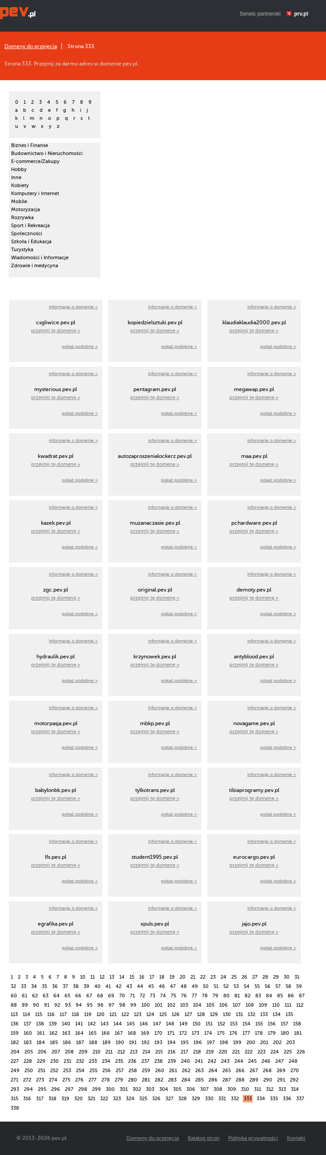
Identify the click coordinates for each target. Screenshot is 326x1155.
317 (40, 1099)
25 (234, 977)
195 (185, 1042)
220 (223, 1052)
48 (184, 986)
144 (117, 1024)
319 (65, 1099)
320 (78, 1099)
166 (105, 1033)
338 (15, 1108)
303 (150, 1089)
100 (145, 1005)
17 (151, 977)
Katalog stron (203, 1138)
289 (254, 1080)
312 (270, 1089)
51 (215, 986)
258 (133, 1070)
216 (172, 1052)
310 (245, 1089)
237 (145, 1061)
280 (132, 1080)
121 (113, 1014)
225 (288, 1052)
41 (108, 986)
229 (41, 1061)
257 (120, 1070)
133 (264, 1014)
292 (294, 1080)
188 (93, 1042)
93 (68, 1005)
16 (142, 977)
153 (233, 1024)
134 (277, 1014)
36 (55, 986)
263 (199, 1070)
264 (213, 1070)
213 (133, 1052)
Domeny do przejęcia (30, 46)
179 (272, 1033)
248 (293, 1061)
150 (197, 1024)
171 (170, 1033)
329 (196, 1099)
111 (288, 1005)
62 (35, 996)
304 (163, 1089)
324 (130, 1099)
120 (101, 1014)
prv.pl (301, 14)
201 (264, 1042)
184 (40, 1042)
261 (173, 1070)
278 (105, 1080)
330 (209, 1099)
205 (28, 1052)
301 (124, 1089)
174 (208, 1033)
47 (173, 986)
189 (106, 1042)
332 (235, 1099)
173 (195, 1033)
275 (66, 1080)
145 (131, 1024)
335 (274, 1099)
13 (111, 977)
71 (132, 996)
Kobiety (20, 185)
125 (163, 1014)
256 (106, 1070)
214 (146, 1052)
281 (146, 1080)
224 (274, 1052)
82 (247, 996)
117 (63, 1014)
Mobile (19, 201)
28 (265, 977)
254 (80, 1070)
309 (231, 1089)
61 (24, 996)
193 (158, 1042)
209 (83, 1052)
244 (238, 1061)
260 (159, 1070)
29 (276, 977)
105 (210, 1005)
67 (89, 996)
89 (25, 1005)
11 (92, 977)
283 (172, 1080)
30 (287, 977)
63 (45, 996)
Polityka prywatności (253, 1138)
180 (285, 1033)
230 (54, 1061)
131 (239, 1014)
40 (97, 986)
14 (122, 977)
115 (38, 1014)
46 (162, 986)
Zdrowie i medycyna (34, 266)
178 (259, 1033)
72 (142, 996)
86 (291, 996)
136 (15, 1024)
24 (223, 977)
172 (183, 1033)
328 (182, 1099)
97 (111, 1005)
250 (28, 1070)
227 (15, 1061)
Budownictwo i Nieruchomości (47, 153)
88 (14, 1005)
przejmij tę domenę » (55, 331)
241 (199, 1061)
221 (236, 1052)
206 (42, 1052)
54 (247, 986)
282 (159, 1080)
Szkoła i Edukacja (31, 242)
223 (262, 1052)
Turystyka (22, 250)
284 (185, 1080)
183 (28, 1042)
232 (80, 1061)
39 (86, 986)
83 (258, 996)
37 (65, 986)
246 (266, 1061)
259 (146, 1070)
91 (46, 1005)
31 (296, 977)
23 (213, 977)
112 (299, 1005)
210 (97, 1052)
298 (82, 1089)
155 (259, 1024)
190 (120, 1042)
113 (14, 1014)
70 (122, 996)
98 (122, 1005)
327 (169, 1099)
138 (40, 1024)
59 (299, 986)
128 (201, 1014)
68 (100, 996)
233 (93, 1061)
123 (137, 1014)
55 (257, 986)
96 (100, 1005)
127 (188, 1014)
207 (56, 1052)
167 (119, 1033)
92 (57, 1005)
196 (197, 1042)
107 (237, 1005)
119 (88, 1014)
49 (195, 986)
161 (40, 1033)
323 (117, 1099)
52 (226, 986)
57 (278, 986)
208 (69, 1052)
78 (205, 996)
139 (53, 1024)
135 (289, 1014)
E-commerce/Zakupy (35, 161)
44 (140, 986)
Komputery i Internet (35, 193)
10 (82, 977)
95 (90, 1005)
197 (211, 1042)
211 (109, 1052)
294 (28, 1089)
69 (111, 996)
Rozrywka (22, 217)
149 (183, 1024)
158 (297, 1024)
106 (223, 1005)
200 (250, 1042)
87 (302, 996)
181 (298, 1033)
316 (27, 1099)
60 (14, 996)
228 (28, 1061)
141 (79, 1024)
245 (252, 1061)
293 (15, 1089)
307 (204, 1089)
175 (221, 1033)
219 (210, 1052)
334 (261, 1099)
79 (215, 996)
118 (75, 1014)
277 (93, 1080)
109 (263, 1005)
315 (14, 1099)
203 (290, 1042)
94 (79, 1005)
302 (137, 1089)
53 (236, 986)
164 (79, 1033)
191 (133, 1042)
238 (158, 1061)
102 (171, 1005)
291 (281, 1080)
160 (28, 1033)
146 (144, 1024)
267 (254, 1070)
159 (15, 1033)
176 (233, 1033)
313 (282, 1089)
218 (197, 1052)
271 (14, 1080)
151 (209, 1024)
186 (67, 1042)
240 (185, 1061)
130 (227, 1014)
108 (250, 1005)
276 (79, 1080)
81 (237, 996)
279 (119, 1080)
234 (106, 1061)
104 (197, 1005)
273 (40, 1080)
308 (217, 1089)
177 (246, 1033)
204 (15, 1052)
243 (225, 1061)
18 (162, 977)
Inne (16, 177)
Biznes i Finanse (29, 145)
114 (26, 1014)
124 (150, 1014)
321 (91, 1099)
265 (226, 1070)
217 (184, 1052)
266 (240, 1070)
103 (184, 1005)
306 (190, 1089)
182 (15, 1042)
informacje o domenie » (73, 306)
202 (277, 1042)
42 (118, 986)
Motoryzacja (25, 209)
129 (214, 1014)
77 (194, 996)
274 (53, 1080)
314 (295, 1089)
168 (132, 1033)
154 (246, 1024)
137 (27, 1024)
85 (280, 996)
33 (23, 986)
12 (102, 977)
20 (182, 977)
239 (172, 1061)
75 (173, 996)
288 (240, 1080)
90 (36, 1005)
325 (143, 1099)
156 (272, 1024)
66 (78, 996)
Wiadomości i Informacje (39, 258)
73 (152, 996)
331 (222, 1099)
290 (267, 1080)
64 (56, 996)
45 (151, 986)
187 (80, 1042)
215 (159, 1052)
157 (284, 1024)
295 (42, 1089)
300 (110, 1089)
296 (55, 1089)
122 (125, 1014)
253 (67, 1070)
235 (119, 1061)
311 (257, 1089)
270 (294, 1070)
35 (44, 986)
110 (276, 1005)
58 (288, 986)
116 (51, 1014)
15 (131, 977)
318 (52, 1099)
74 (163, 996)
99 (133, 1005)
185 (54, 1042)
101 (158, 1005)
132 (251, 1014)
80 (226, 996)
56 (267, 986)
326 (156, 1099)
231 (67, 1061)
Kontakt (296, 1138)
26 (244, 977)
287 (226, 1080)
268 (267, 1070)
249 (15, 1070)
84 (269, 996)
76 (184, 996)
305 (177, 1089)
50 (206, 986)
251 (41, 1070)
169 (145, 1033)
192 (145, 1042)
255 (93, 1070)
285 (199, 1080)
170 (158, 1033)
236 (132, 1061)
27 (255, 977)
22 (202, 977)
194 (171, 1042)
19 (172, 977)
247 (279, 1061)
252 (54, 1070)
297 (69, 1089)
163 (66, 1033)
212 (121, 1052)
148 (170, 1024)
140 (66, 1024)
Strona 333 (81, 46)
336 (287, 1099)
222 (249, 1052)
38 (76, 986)
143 (105, 1024)
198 (224, 1042)
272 (27, 1080)
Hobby (19, 169)
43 (129, 986)
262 (186, 1070)
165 (93, 1033)
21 (192, 977)
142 (92, 1024)
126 (176, 1014)
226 (301, 1052)
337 (300, 1099)
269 (281, 1070)
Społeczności (26, 234)
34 (34, 986)
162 (53, 1033)
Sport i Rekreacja (30, 226)
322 (104, 1099)
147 (157, 1024)
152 (221, 1024)
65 (67, 996)
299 (96, 1089)
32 (13, 986)
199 (237, 1042)
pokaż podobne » (80, 346)
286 (213, 1080)
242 (212, 1061)
